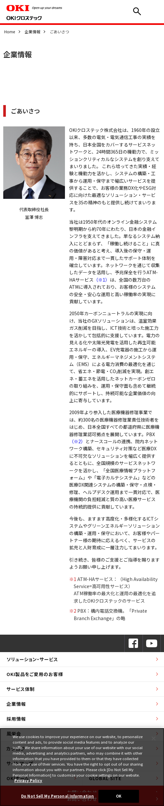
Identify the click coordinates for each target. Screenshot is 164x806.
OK (118, 796)
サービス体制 (20, 689)
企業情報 (32, 31)
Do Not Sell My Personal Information (57, 796)
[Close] (153, 738)
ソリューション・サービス (32, 659)
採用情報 (16, 718)
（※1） (102, 279)
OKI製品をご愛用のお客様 (34, 674)
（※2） (77, 441)
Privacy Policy (28, 780)
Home (9, 31)
